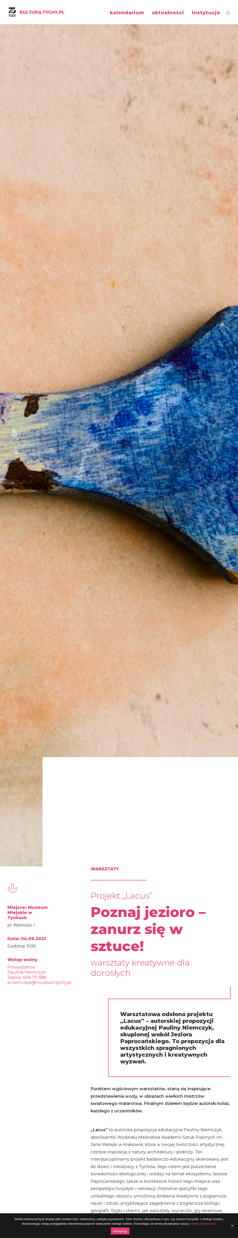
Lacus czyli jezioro (40, 1064)
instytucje (206, 12)
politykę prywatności (202, 1223)
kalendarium (127, 12)
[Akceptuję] (232, 1225)
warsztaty (29, 966)
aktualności (168, 12)
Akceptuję (120, 1231)
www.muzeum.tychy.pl (152, 611)
